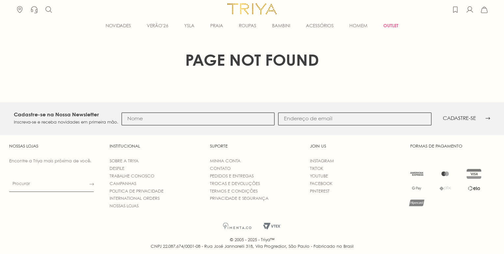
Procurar (21, 184)
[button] (48, 9)
